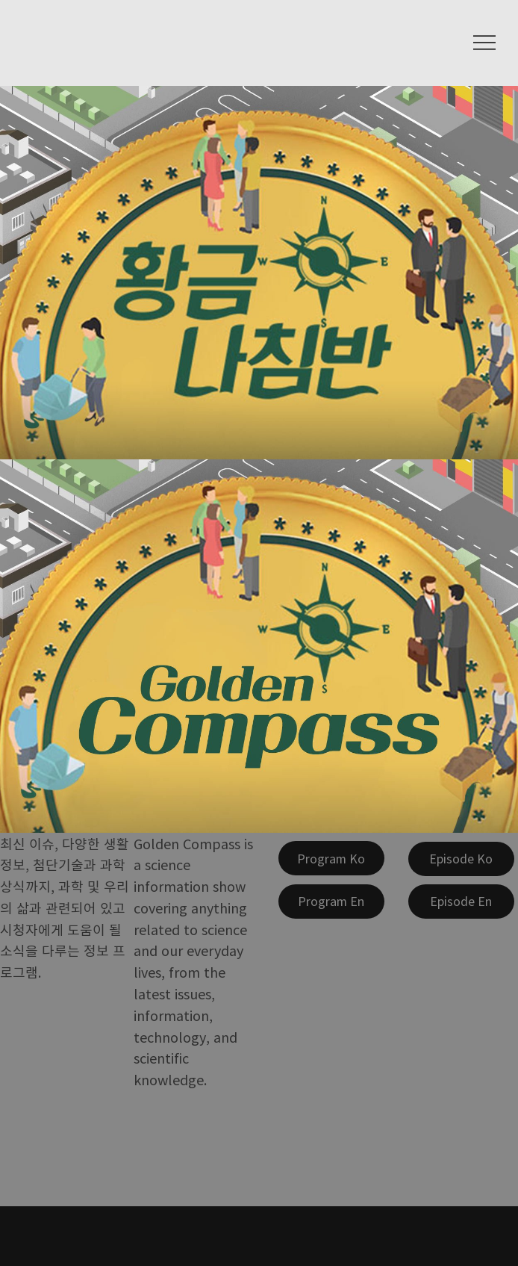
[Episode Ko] (461, 859)
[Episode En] (461, 901)
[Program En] (331, 901)
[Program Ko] (331, 858)
